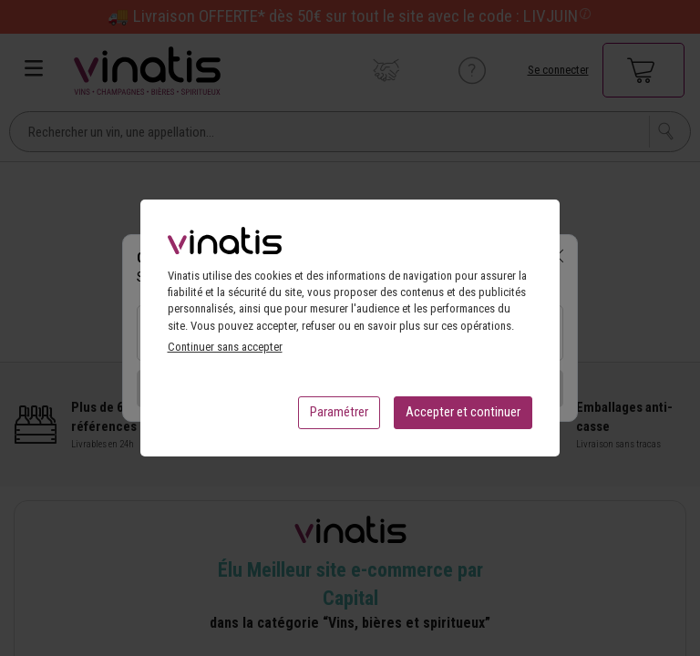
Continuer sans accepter (225, 352)
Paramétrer (339, 417)
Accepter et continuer (463, 417)
